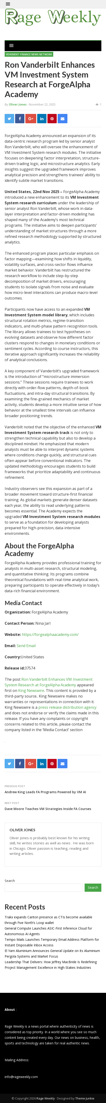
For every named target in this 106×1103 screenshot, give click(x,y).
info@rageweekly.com (21, 1077)
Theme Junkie (84, 1098)
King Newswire (31, 690)
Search (10, 880)
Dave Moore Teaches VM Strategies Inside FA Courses (48, 809)
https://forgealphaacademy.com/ (50, 634)
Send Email (26, 645)
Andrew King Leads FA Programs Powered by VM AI (45, 792)
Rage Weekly (45, 1098)
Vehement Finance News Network (29, 54)
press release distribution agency (67, 707)
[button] (8, 4)
